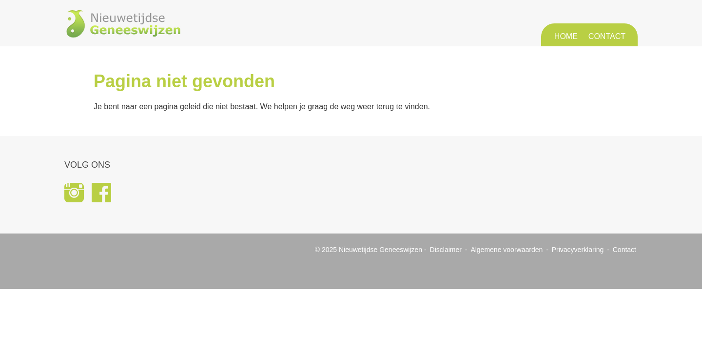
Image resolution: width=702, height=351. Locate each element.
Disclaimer (446, 250)
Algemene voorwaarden (506, 250)
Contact (606, 36)
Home (566, 36)
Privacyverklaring (578, 250)
